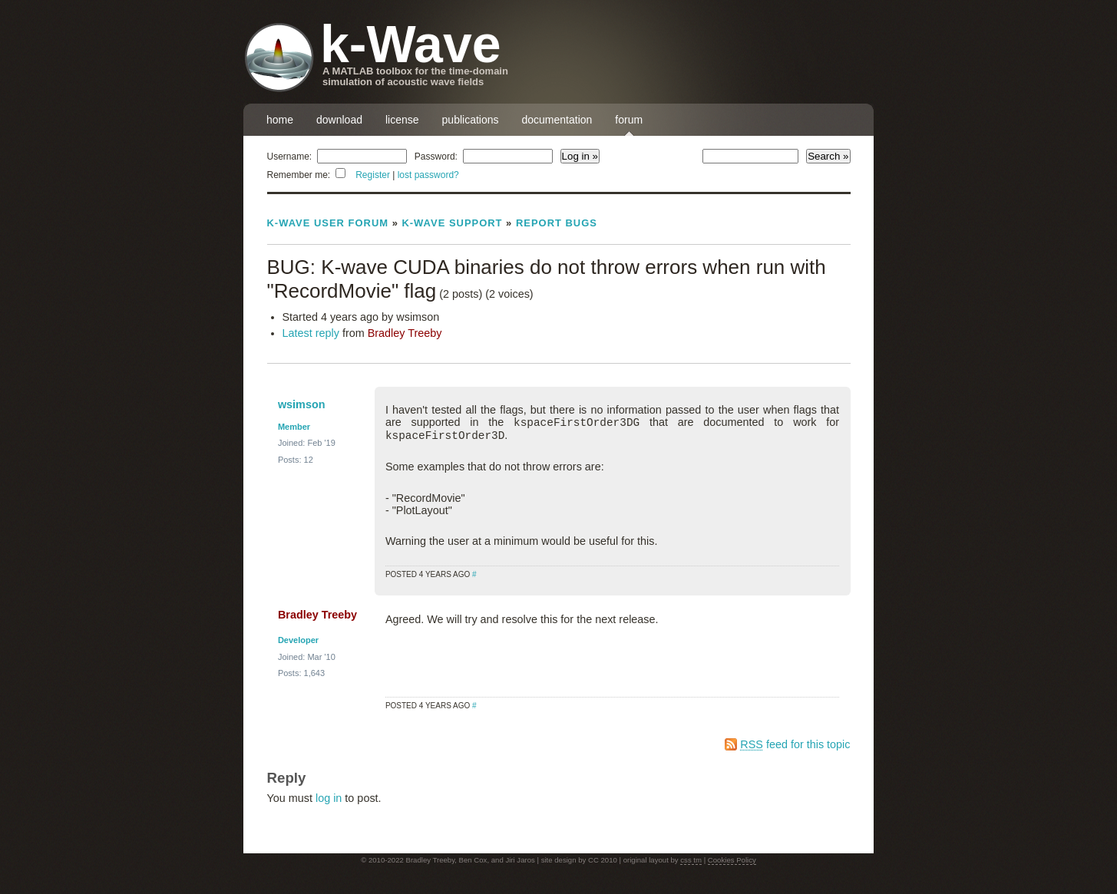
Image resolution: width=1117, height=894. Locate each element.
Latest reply (311, 333)
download (339, 120)
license (402, 120)
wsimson (302, 404)
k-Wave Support (452, 223)
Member (294, 426)
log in (329, 798)
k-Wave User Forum (328, 223)
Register (372, 175)
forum (629, 120)
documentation (557, 120)
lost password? (428, 175)
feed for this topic (795, 744)
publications (470, 120)
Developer (298, 640)
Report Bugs (556, 223)
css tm (691, 860)
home (279, 120)
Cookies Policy (732, 860)
